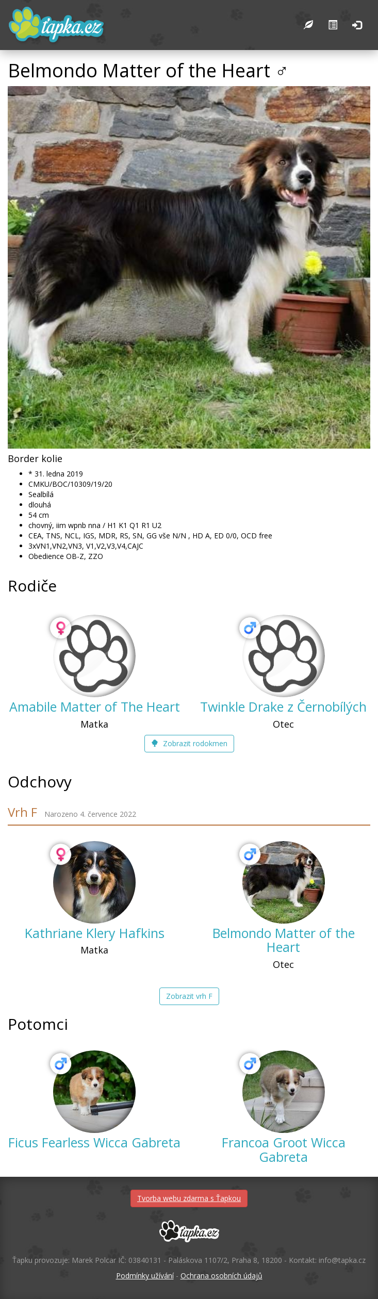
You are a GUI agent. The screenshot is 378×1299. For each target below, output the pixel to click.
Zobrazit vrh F (189, 996)
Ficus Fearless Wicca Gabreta (94, 1142)
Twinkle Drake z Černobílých (283, 706)
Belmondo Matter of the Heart (283, 940)
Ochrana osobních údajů (221, 1275)
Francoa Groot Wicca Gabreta (284, 1149)
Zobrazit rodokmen (189, 743)
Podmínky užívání (145, 1275)
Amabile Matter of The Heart (94, 706)
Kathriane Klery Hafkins (95, 933)
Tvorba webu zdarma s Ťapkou (189, 1198)
